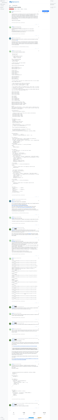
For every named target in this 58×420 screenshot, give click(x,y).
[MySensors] (4, 1)
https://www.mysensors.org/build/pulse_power (25, 207)
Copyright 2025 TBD (21, 418)
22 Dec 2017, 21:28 (21, 228)
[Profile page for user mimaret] (10, 12)
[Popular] (4, 9)
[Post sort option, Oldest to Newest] (45, 12)
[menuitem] (54, 1)
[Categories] (4, 4)
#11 (38, 313)
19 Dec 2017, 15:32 (18, 26)
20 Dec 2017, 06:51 (18, 200)
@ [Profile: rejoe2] (13, 218)
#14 (38, 339)
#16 (38, 404)
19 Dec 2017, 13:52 (18, 11)
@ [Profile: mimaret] (13, 201)
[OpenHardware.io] (4, 2)
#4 (38, 50)
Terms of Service (37, 418)
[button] (4, 417)
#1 (38, 11)
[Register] (54, 4)
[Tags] (4, 7)
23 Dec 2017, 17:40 (21, 306)
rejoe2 (12, 200)
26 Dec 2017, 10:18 (21, 404)
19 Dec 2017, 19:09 (18, 50)
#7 (38, 228)
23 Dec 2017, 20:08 (18, 313)
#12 (38, 323)
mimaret (13, 11)
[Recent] (4, 5)
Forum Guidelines (27, 418)
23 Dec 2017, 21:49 (21, 339)
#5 (38, 200)
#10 (38, 306)
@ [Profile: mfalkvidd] (13, 241)
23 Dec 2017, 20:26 (21, 323)
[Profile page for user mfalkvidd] (10, 229)
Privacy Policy (32, 418)
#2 (38, 26)
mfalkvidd (13, 228)
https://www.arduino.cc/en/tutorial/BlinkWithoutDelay (20, 205)
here (17, 40)
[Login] (54, 1)
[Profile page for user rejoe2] (10, 38)
